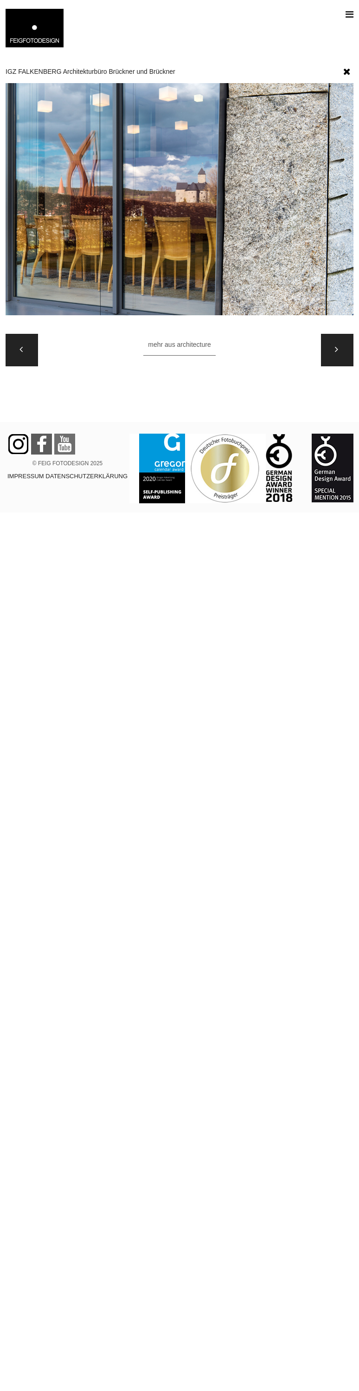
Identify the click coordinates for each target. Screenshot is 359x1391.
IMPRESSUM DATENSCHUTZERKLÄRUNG (67, 476)
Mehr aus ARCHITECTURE (179, 344)
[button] (346, 69)
